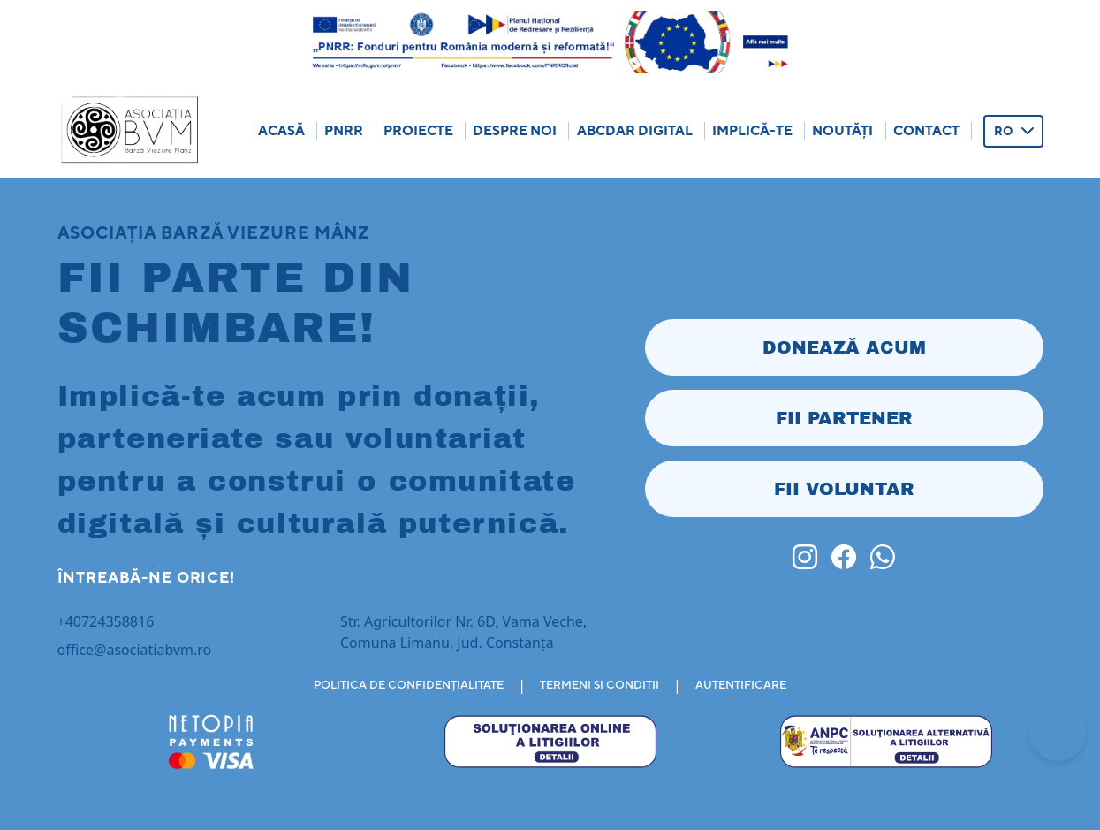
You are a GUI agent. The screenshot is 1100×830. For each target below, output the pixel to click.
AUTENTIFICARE (740, 684)
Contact (926, 130)
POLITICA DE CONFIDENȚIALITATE (409, 684)
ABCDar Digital (635, 130)
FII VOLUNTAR (844, 489)
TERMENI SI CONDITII (599, 684)
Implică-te (752, 130)
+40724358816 (106, 621)
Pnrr (343, 130)
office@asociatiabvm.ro (134, 649)
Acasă (281, 130)
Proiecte (418, 130)
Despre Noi (515, 130)
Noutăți (842, 130)
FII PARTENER (844, 418)
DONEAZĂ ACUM (844, 347)
